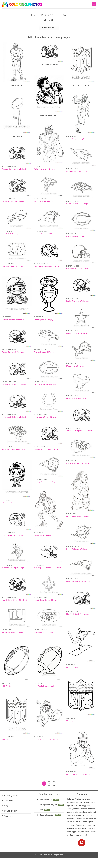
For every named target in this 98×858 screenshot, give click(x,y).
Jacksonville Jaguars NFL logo (13, 449)
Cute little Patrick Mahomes (13, 319)
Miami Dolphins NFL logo (76, 549)
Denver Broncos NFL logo (44, 352)
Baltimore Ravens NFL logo (77, 204)
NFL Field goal (72, 667)
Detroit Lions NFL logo (75, 366)
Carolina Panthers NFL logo (45, 234)
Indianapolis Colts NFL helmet (14, 417)
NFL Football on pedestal (44, 686)
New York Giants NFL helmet (77, 614)
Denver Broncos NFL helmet (13, 352)
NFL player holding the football (78, 774)
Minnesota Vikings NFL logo (13, 568)
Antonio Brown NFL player (44, 169)
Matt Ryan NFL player (42, 535)
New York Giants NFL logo (12, 632)
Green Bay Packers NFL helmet (14, 384)
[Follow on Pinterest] (81, 842)
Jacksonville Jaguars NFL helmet (79, 431)
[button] (94, 4)
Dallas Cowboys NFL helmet (77, 301)
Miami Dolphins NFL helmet (13, 535)
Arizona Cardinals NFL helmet (14, 169)
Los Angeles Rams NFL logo (45, 482)
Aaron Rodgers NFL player (76, 139)
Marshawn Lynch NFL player (77, 516)
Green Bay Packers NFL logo (45, 384)
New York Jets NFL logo (43, 632)
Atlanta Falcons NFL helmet (13, 201)
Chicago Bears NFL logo (75, 236)
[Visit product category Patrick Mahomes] (49, 95)
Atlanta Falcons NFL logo (44, 201)
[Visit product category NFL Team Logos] (81, 65)
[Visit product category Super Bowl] (17, 116)
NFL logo (5, 739)
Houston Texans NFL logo (76, 398)
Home (33, 15)
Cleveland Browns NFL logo (77, 268)
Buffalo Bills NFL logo (10, 234)
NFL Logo (70, 721)
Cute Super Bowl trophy (43, 319)
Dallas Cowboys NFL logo (76, 333)
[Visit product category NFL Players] (17, 65)
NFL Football (7, 686)
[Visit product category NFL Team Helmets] (49, 55)
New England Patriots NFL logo (78, 581)
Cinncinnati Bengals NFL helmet (46, 266)
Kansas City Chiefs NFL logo (77, 463)
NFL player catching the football (46, 739)
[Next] (54, 783)
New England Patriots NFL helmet (47, 568)
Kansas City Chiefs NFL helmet (46, 449)
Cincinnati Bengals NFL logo (13, 266)
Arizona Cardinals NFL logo (77, 171)
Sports (44, 15)
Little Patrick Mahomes (11, 503)
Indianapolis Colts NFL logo (45, 417)
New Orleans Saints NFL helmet (14, 600)
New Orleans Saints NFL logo (45, 600)
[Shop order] (49, 27)
